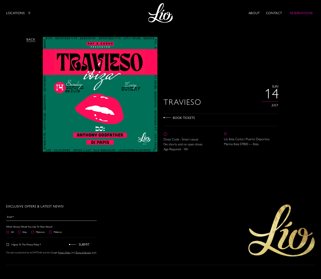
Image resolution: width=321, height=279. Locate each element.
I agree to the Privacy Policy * (24, 244)
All (10, 231)
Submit (84, 244)
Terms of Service (83, 252)
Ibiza (22, 231)
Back (30, 39)
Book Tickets (184, 117)
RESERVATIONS (301, 12)
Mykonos (38, 231)
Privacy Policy (64, 252)
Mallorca (56, 231)
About (254, 12)
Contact (274, 12)
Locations (18, 13)
